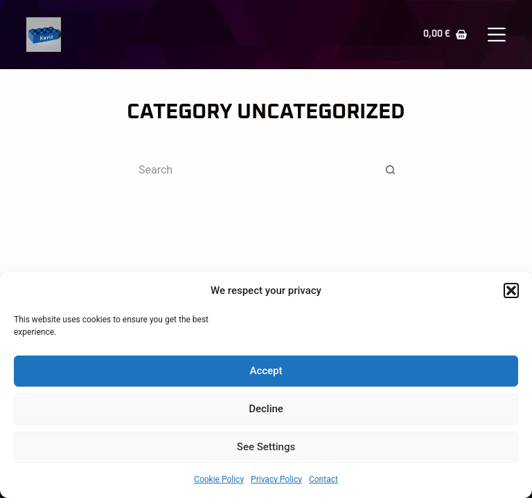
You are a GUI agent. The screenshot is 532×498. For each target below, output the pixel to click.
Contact (323, 479)
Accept (265, 371)
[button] (511, 290)
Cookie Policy (219, 479)
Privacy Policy (276, 479)
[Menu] (497, 35)
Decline (266, 409)
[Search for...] (252, 169)
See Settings (266, 447)
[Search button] (391, 169)
